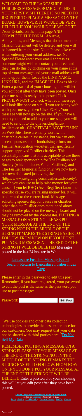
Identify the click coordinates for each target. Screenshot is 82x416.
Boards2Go (38, 397)
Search (12, 264)
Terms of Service (47, 399)
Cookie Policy (32, 399)
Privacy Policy (17, 399)
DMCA (59, 399)
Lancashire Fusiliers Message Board (40, 260)
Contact (67, 399)
